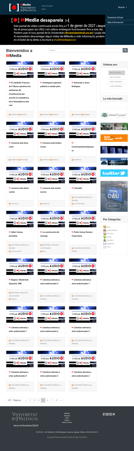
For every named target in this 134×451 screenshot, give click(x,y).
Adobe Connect (67, 422)
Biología (86, 114)
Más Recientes (115, 73)
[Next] (61, 400)
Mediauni (67, 416)
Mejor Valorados (116, 82)
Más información (115, 22)
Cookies (70, 437)
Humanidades (112, 230)
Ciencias (110, 233)
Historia (14, 299)
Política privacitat (60, 437)
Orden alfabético (116, 86)
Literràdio (77, 188)
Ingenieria (110, 243)
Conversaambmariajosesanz (83, 147)
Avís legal (50, 437)
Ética (44, 251)
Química (55, 114)
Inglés (51, 6)
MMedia (67, 413)
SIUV (85, 437)
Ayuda (44, 9)
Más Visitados (115, 77)
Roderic (67, 420)
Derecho (24, 114)
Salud (109, 237)
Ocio (108, 247)
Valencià (44, 6)
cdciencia (14, 114)
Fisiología (24, 160)
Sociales (110, 240)
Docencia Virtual (115, 17)
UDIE (67, 418)
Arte (108, 227)
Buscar (121, 7)
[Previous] (25, 400)
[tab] (114, 227)
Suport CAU (78, 437)
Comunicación (79, 204)
